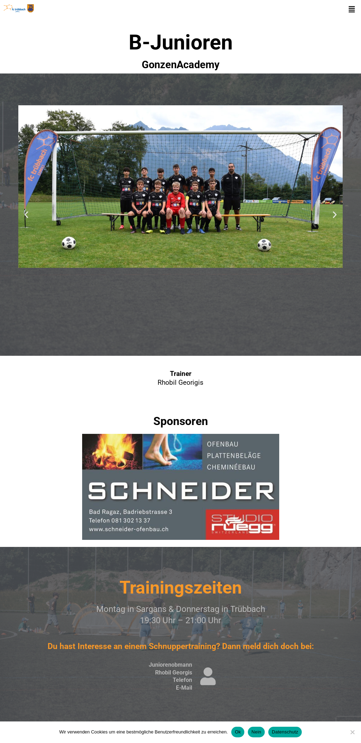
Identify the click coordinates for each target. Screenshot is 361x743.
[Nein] (352, 732)
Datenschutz (285, 732)
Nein (256, 732)
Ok (238, 732)
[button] (351, 10)
